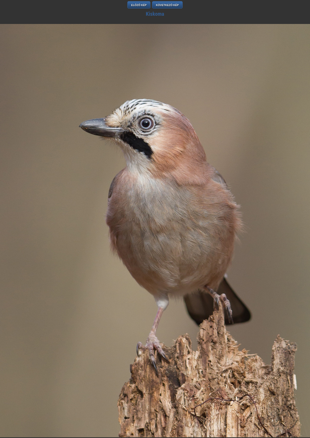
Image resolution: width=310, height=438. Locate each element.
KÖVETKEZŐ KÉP (167, 5)
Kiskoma (155, 14)
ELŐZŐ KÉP (139, 5)
